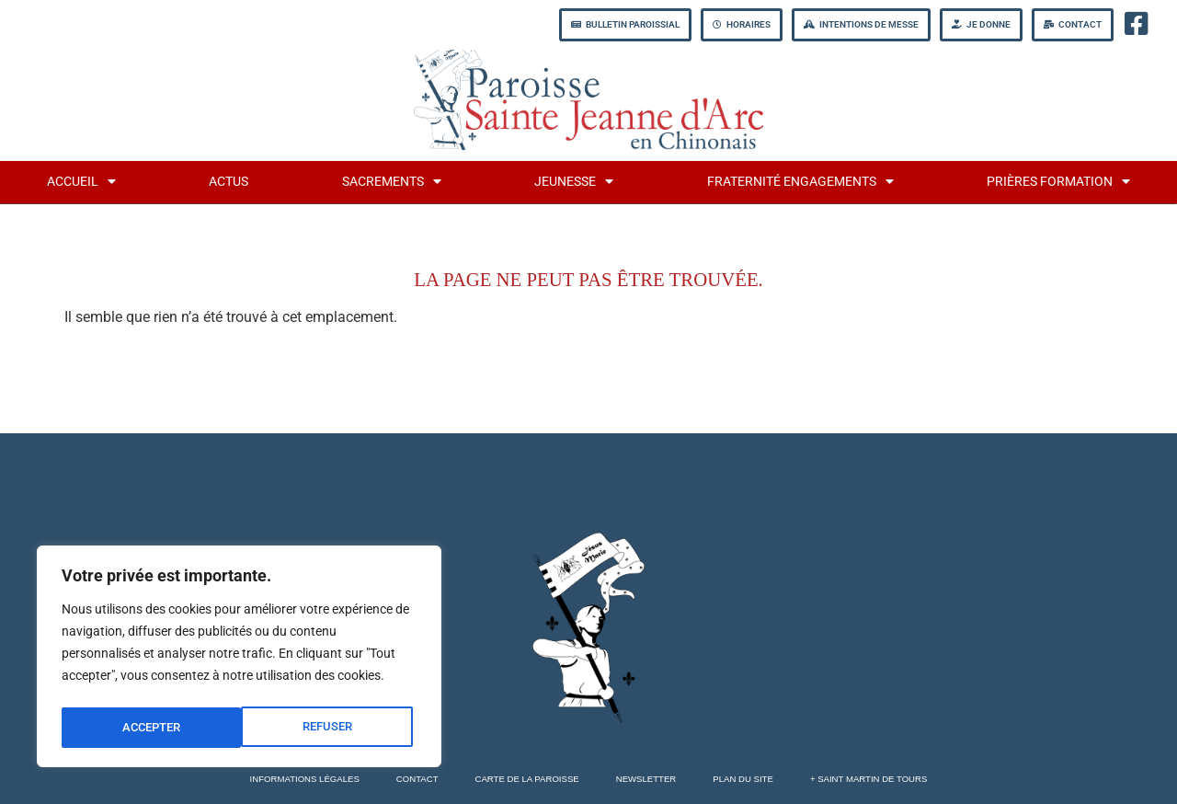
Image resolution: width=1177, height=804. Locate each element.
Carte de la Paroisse (527, 779)
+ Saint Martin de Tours (869, 779)
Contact (417, 779)
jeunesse (573, 181)
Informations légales (305, 779)
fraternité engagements (800, 181)
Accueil (81, 181)
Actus (228, 182)
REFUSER (146, 727)
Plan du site (743, 779)
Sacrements (391, 181)
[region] (239, 659)
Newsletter (646, 779)
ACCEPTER (327, 727)
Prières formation (1058, 181)
